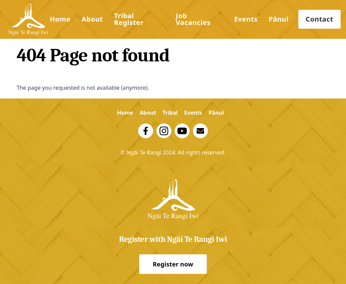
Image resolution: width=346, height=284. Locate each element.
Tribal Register (128, 19)
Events (245, 19)
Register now (173, 264)
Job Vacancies (193, 19)
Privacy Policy (173, 160)
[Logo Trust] (28, 19)
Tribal (170, 112)
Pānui (279, 19)
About (92, 19)
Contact (319, 19)
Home (60, 19)
